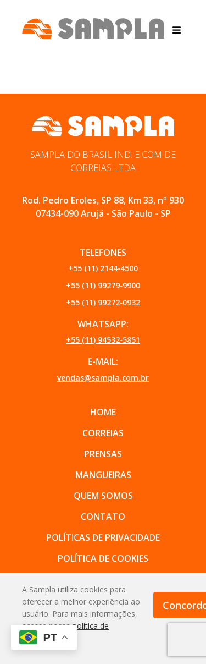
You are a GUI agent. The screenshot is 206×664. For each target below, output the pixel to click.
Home (103, 412)
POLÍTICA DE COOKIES (103, 558)
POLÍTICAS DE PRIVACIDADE (103, 537)
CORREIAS (103, 433)
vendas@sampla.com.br (103, 377)
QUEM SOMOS (103, 496)
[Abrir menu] (176, 29)
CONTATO (103, 517)
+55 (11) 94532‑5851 (103, 339)
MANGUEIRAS (103, 475)
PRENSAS (103, 454)
